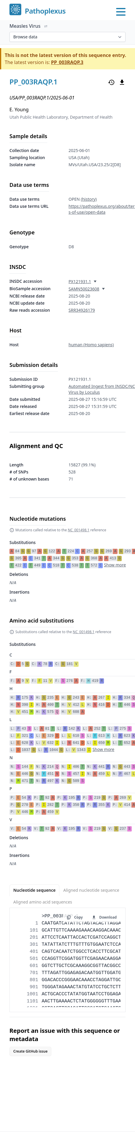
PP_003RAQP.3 (67, 62)
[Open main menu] (121, 12)
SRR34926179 (82, 310)
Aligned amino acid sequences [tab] (42, 902)
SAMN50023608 (84, 289)
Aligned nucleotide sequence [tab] (91, 890)
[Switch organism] (46, 26)
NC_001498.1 (78, 529)
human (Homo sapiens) (91, 344)
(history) (89, 199)
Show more (115, 565)
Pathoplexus (45, 11)
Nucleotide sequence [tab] (34, 890)
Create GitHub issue (30, 1051)
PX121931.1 (80, 281)
